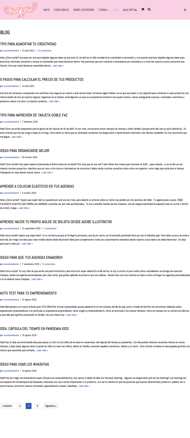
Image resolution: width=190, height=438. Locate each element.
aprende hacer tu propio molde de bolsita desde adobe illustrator (56, 221)
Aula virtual (130, 10)
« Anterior (7, 406)
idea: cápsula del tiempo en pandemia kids (34, 328)
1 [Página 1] (19, 406)
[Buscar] (185, 10)
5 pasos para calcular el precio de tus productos (41, 79)
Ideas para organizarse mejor (24, 150)
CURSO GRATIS (61, 10)
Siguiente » (50, 406)
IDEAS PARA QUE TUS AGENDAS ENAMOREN (31, 257)
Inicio (46, 10)
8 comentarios (48, 264)
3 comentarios (50, 228)
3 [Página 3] (37, 406)
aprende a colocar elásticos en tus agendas (37, 186)
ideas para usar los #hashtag (24, 364)
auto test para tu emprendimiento (28, 293)
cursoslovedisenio (11, 50)
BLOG (115, 10)
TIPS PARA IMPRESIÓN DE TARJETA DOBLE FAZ (33, 115)
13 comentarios (44, 50)
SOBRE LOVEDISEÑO (83, 10)
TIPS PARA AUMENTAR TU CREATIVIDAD (28, 44)
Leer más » (58, 65)
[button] (108, 10)
